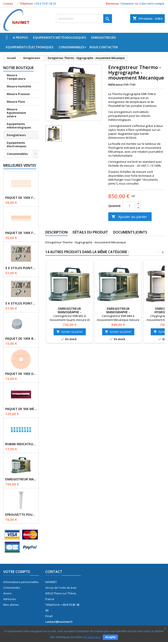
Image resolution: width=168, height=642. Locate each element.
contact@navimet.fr (59, 622)
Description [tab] (56, 232)
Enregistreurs (103, 37)
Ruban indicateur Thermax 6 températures (21, 444)
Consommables (71, 47)
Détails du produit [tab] (90, 232)
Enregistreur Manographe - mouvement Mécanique (118, 312)
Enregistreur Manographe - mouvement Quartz (21, 479)
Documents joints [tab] (130, 232)
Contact (8, 3)
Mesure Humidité (19, 86)
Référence (115, 85)
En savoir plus (92, 637)
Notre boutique (18, 67)
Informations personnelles (21, 582)
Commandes (11, 588)
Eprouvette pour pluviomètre (21, 514)
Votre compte (16, 571)
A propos (20, 37)
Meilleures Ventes (19, 165)
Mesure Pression (18, 94)
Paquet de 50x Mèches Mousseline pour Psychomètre (21, 409)
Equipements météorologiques (59, 37)
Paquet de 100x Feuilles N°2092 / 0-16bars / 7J (21, 197)
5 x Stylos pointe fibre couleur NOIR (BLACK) (21, 268)
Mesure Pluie (16, 102)
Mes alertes (11, 605)
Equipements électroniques (29, 47)
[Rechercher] (84, 18)
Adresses (9, 599)
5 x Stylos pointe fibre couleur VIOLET (21, 303)
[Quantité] (129, 205)
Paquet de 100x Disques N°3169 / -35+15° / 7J (21, 374)
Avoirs (7, 593)
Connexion (127, 3)
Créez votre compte (151, 3)
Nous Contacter (103, 47)
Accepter (110, 637)
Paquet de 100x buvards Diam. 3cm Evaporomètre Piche (21, 338)
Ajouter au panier (129, 216)
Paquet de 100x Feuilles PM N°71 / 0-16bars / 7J (21, 233)
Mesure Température (16, 77)
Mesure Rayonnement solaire (16, 112)
